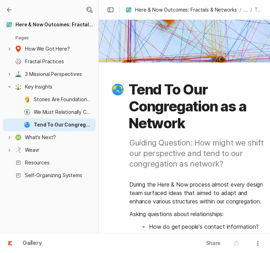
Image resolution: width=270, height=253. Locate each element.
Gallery (32, 243)
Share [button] (213, 243)
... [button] (246, 10)
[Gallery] (9, 10)
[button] (89, 10)
